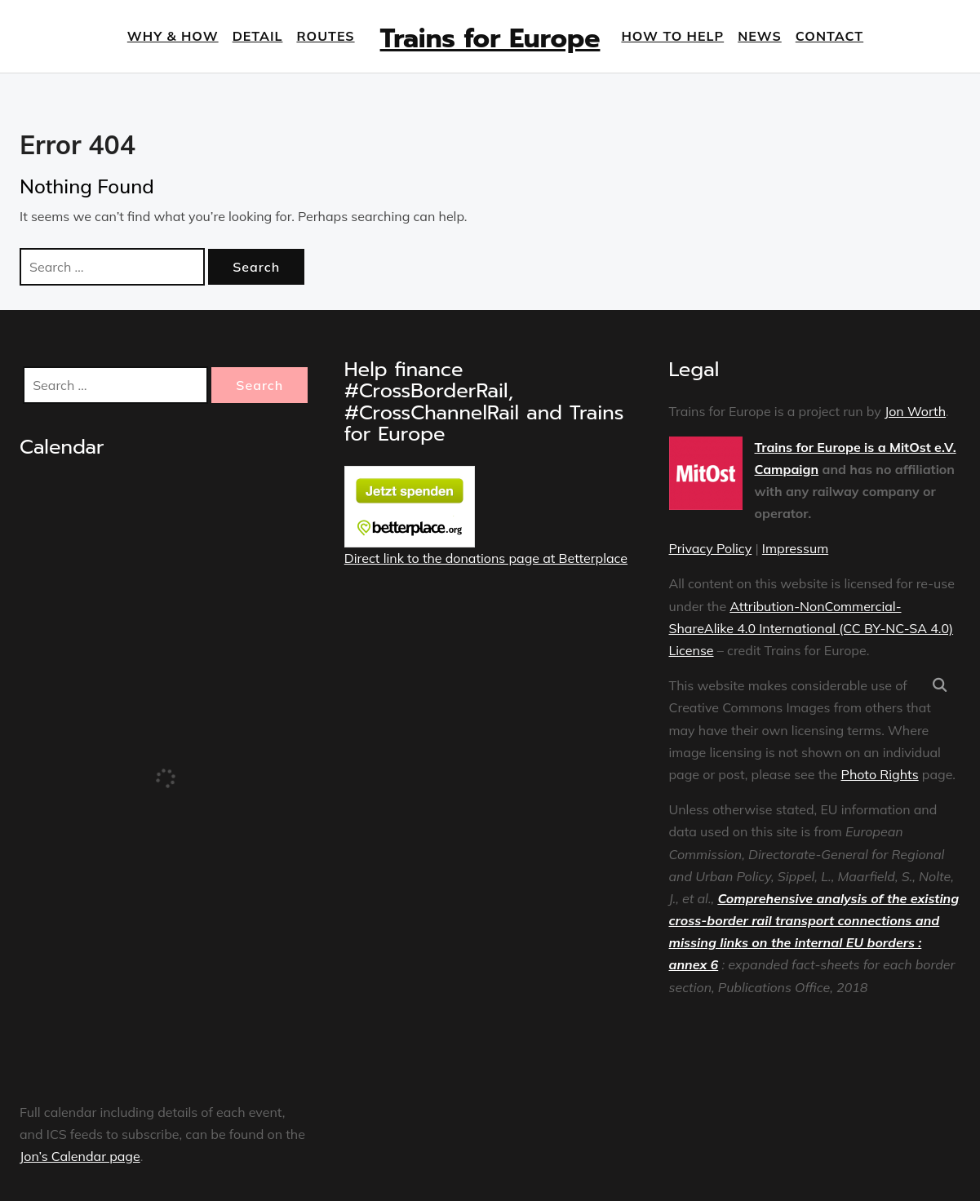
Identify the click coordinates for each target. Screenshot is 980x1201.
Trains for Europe (490, 39)
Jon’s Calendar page (80, 1156)
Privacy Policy (710, 548)
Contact (829, 36)
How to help (672, 36)
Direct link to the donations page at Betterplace (485, 558)
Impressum (795, 548)
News (760, 36)
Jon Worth (915, 411)
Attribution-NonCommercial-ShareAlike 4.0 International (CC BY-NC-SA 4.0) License (811, 628)
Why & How (173, 36)
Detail (258, 36)
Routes (325, 36)
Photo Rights (880, 774)
